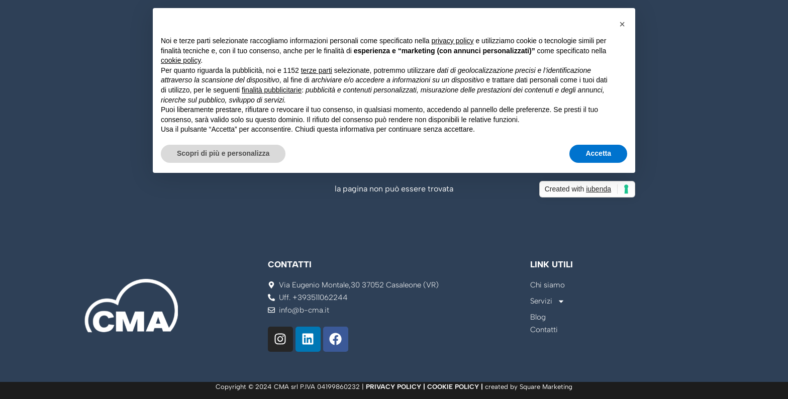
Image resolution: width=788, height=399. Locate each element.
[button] (622, 24)
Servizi (547, 301)
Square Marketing (546, 386)
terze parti (316, 70)
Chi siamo (547, 284)
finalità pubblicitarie (272, 90)
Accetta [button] (598, 153)
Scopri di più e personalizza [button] (223, 153)
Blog (538, 317)
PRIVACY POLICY (393, 386)
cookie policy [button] (181, 60)
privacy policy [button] (453, 41)
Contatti (544, 329)
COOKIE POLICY (453, 386)
